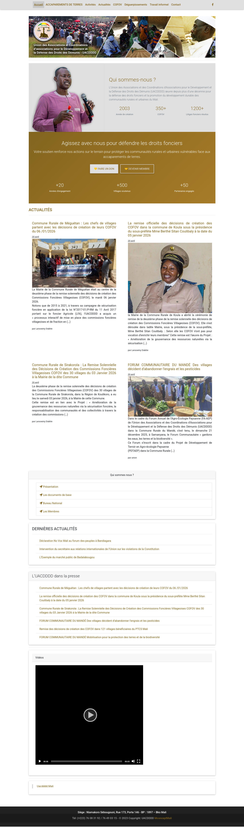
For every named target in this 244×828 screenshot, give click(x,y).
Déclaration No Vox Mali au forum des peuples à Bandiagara (75, 540)
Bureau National (51, 503)
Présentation (49, 486)
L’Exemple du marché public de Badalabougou (67, 557)
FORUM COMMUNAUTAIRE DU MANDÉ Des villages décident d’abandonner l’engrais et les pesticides (170, 367)
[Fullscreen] (138, 761)
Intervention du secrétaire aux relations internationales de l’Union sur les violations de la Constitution (99, 549)
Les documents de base (55, 495)
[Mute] (133, 761)
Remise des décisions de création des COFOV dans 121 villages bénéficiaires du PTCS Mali (94, 629)
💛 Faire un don (104, 168)
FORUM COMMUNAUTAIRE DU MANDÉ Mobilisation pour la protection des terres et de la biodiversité (100, 637)
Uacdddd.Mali (45, 786)
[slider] (86, 761)
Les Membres (49, 511)
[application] (89, 715)
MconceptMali (163, 818)
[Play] (89, 715)
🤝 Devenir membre (137, 168)
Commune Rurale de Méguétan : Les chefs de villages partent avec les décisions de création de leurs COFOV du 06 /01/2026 (74, 227)
